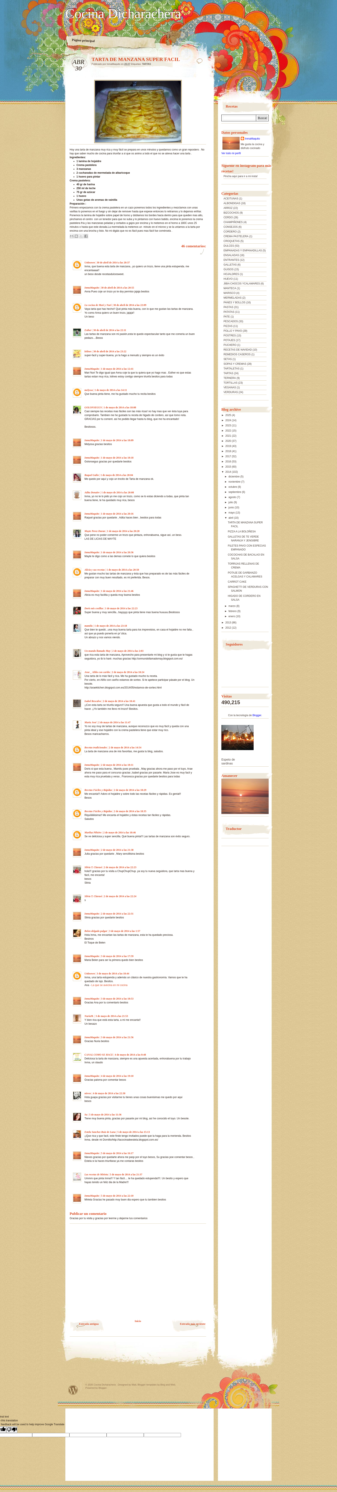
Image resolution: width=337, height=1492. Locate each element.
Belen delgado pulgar (95, 931)
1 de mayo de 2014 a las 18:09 (117, 440)
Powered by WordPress (73, 1390)
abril (231, 517)
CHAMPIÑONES (233, 222)
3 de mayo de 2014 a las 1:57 (124, 931)
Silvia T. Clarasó (93, 867)
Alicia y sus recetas (94, 569)
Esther (88, 330)
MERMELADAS (233, 297)
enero (232, 616)
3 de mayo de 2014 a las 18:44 (113, 973)
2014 (228, 471)
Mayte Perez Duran (94, 531)
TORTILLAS (230, 382)
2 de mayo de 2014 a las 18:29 (130, 790)
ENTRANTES (231, 259)
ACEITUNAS (231, 198)
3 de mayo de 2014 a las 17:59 (117, 956)
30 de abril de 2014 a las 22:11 (109, 330)
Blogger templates (147, 1384)
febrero (232, 611)
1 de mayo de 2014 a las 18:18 (117, 457)
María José (90, 722)
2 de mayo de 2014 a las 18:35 (130, 811)
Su (85, 1114)
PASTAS (228, 307)
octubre (233, 486)
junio (231, 507)
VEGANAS (230, 387)
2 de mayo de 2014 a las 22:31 (117, 913)
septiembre (235, 492)
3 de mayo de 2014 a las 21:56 (117, 1037)
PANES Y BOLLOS (234, 302)
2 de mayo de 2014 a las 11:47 (114, 722)
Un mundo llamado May (97, 650)
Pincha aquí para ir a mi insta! (241, 176)
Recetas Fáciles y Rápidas (98, 790)
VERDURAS (231, 392)
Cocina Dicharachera (123, 13)
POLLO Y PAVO (233, 330)
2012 (228, 627)
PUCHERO (230, 344)
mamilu (88, 625)
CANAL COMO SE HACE (98, 1054)
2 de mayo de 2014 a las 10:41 (119, 701)
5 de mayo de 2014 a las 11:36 (105, 1114)
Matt (134, 1384)
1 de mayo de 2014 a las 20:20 (123, 531)
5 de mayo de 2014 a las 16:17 (117, 1153)
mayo (232, 512)
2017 (228, 456)
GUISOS (229, 269)
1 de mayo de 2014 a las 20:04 (117, 475)
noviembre (234, 481)
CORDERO (230, 231)
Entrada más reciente (192, 1323)
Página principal (83, 40)
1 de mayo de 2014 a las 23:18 (110, 625)
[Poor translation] (11, 1429)
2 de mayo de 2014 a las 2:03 (127, 650)
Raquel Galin (91, 475)
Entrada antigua (89, 1323)
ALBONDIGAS (232, 203)
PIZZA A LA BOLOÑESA (242, 531)
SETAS (228, 359)
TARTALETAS (231, 368)
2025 (228, 415)
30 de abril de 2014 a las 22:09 (129, 305)
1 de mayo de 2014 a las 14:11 (111, 390)
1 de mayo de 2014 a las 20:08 (117, 492)
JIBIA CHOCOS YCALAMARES (242, 283)
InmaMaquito (91, 287)
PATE (227, 316)
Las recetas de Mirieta (96, 1174)
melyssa (88, 390)
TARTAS (146, 64)
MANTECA (230, 288)
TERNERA (230, 378)
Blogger (257, 715)
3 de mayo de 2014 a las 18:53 (117, 998)
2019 (228, 446)
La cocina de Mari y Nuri (98, 305)
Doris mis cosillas (93, 608)
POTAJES (229, 340)
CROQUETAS (232, 241)
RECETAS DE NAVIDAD (238, 349)
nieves (87, 1093)
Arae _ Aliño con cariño (97, 672)
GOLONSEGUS (93, 407)
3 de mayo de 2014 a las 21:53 (111, 1016)
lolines (88, 351)
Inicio (138, 1321)
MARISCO (230, 293)
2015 (228, 466)
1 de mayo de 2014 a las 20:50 (123, 569)
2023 (228, 425)
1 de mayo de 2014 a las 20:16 (117, 513)
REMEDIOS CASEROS (237, 354)
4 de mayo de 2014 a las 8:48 (130, 1054)
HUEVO (228, 278)
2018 (228, 451)
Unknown (89, 262)
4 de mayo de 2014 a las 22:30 (109, 1093)
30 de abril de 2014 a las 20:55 (117, 287)
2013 (228, 622)
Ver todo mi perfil (231, 153)
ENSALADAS (231, 255)
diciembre (234, 476)
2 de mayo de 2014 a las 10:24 (128, 672)
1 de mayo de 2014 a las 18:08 (120, 407)
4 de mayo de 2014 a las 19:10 (117, 1075)
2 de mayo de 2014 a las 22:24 (120, 896)
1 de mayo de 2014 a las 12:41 (117, 368)
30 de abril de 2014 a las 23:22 (109, 351)
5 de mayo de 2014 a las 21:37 (126, 1174)
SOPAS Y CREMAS (235, 363)
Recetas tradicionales (95, 747)
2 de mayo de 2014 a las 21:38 (117, 849)
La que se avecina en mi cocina (109, 985)
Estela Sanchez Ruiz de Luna (100, 1131)
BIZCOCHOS (231, 212)
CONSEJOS (231, 226)
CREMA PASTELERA (236, 236)
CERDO (228, 217)
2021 (228, 435)
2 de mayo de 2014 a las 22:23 (120, 867)
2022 (228, 430)
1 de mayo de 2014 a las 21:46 (117, 591)
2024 (228, 420)
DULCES (229, 245)
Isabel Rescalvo (92, 701)
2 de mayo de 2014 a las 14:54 (125, 747)
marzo (232, 606)
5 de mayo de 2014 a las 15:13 (133, 1131)
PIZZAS (228, 326)
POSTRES (230, 335)
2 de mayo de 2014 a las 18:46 (119, 832)
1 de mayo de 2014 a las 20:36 (117, 552)
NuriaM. (89, 1016)
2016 (228, 461)
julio (231, 502)
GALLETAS (230, 264)
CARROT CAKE (237, 581)
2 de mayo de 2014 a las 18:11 (117, 764)
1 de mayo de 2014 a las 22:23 (121, 608)
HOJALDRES (231, 274)
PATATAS (229, 311)
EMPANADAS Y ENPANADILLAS (243, 250)
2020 (228, 440)
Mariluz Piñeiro (92, 832)
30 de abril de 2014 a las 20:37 (113, 262)
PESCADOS (231, 321)
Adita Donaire (92, 492)
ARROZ (228, 208)
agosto (232, 497)
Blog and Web (167, 1384)
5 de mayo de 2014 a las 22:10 (117, 1195)
